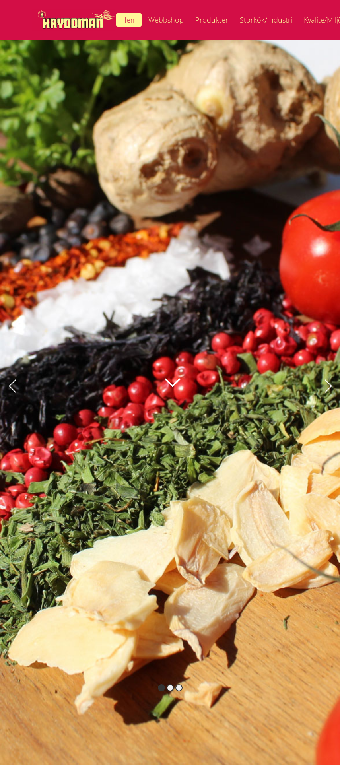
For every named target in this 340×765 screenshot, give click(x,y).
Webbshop (166, 20)
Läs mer (164, 376)
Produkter (211, 20)
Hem (129, 20)
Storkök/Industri (266, 20)
